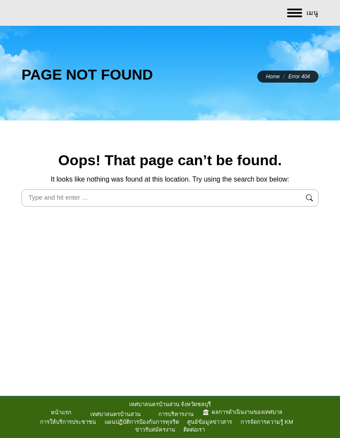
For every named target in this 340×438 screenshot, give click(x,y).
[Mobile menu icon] (302, 13)
